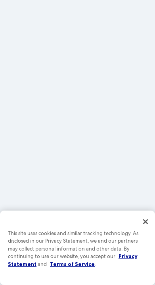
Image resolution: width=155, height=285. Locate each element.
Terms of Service (72, 264)
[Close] (145, 221)
